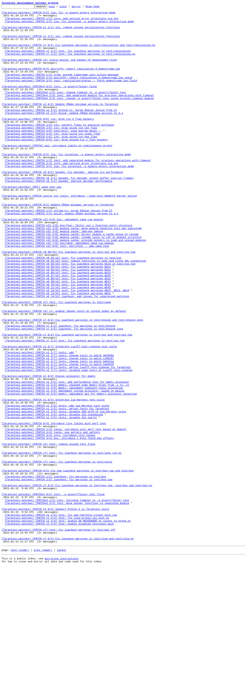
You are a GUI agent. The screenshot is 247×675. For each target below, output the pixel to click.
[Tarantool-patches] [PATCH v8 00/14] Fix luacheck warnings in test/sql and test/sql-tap (68, 301)
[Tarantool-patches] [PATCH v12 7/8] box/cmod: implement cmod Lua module (59, 291)
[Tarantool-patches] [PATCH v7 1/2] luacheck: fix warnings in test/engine (60, 390)
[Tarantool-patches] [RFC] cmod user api (32, 223)
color (69, 7)
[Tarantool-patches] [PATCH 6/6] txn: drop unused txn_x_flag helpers (56, 166)
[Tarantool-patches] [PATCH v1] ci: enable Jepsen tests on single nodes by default (64, 372)
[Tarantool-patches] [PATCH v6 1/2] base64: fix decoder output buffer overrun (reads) (69, 213)
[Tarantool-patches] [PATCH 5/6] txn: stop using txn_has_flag (51, 163)
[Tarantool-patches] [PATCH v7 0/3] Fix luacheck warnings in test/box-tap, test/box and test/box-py (77, 581)
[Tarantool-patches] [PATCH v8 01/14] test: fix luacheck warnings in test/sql (63, 308)
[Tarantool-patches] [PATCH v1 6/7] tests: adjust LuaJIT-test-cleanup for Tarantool (68, 440)
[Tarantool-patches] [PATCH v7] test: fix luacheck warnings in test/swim (56, 362)
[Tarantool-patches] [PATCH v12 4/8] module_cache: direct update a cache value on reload (72, 280)
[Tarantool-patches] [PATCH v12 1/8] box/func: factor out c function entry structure (68, 269)
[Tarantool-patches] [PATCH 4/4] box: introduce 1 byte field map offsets (59, 525)
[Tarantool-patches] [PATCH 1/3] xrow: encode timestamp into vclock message (61, 88)
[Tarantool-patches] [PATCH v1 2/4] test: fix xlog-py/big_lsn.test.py (57, 620)
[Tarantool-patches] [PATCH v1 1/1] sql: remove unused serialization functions (61, 32)
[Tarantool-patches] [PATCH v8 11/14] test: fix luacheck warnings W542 (58, 344)
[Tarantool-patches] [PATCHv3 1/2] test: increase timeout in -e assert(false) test (67, 599)
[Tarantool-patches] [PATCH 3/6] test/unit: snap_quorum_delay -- (53, 156)
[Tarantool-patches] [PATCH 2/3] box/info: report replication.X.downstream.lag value (68, 92)
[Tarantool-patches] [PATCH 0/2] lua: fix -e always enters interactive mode (58, 14)
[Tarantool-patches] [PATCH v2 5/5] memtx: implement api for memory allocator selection (71, 471)
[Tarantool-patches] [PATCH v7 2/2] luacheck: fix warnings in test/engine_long (64, 393)
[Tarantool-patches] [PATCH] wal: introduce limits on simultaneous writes (57, 174)
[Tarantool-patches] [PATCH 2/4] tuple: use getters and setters (52, 518)
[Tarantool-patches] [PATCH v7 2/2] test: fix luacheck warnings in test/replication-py (70, 64)
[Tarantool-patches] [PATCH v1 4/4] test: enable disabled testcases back (59, 627)
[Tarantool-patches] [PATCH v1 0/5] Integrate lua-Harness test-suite (53, 479)
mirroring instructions (61, 667)
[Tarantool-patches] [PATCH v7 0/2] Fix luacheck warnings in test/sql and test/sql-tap (67, 401)
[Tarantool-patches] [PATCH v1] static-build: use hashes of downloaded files (59, 71)
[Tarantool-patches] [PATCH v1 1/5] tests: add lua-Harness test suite (57, 486)
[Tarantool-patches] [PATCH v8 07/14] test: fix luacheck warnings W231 (58, 330)
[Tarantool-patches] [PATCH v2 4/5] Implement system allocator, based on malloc (65, 468)
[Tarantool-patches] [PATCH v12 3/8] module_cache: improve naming (54, 276)
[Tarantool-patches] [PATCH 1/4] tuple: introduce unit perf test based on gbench (65, 514)
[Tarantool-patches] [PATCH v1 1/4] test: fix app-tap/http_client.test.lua (61, 617)
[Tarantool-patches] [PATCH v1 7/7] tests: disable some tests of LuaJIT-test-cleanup (68, 443)
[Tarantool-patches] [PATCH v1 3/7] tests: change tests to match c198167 (59, 429)
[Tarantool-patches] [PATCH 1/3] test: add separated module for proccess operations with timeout (78, 191)
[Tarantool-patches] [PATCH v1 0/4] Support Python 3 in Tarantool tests (55, 610)
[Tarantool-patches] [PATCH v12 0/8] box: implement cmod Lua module (52, 262)
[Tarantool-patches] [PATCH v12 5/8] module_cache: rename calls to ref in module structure (73, 283)
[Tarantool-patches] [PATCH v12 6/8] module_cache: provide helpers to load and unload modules (75, 287)
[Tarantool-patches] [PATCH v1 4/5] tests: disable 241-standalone (54, 496)
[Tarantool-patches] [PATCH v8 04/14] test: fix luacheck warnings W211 (58, 319)
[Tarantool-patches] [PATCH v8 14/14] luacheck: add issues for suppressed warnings (67, 354)
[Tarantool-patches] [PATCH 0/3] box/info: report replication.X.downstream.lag (61, 81)
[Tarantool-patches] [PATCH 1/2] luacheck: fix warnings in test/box (55, 571)
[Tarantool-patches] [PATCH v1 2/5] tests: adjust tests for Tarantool (57, 489)
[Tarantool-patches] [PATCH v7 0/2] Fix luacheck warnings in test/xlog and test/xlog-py (68, 645)
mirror (82, 7)
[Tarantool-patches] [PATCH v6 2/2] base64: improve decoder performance (58, 216)
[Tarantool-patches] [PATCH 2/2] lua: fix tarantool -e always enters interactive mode (69, 25)
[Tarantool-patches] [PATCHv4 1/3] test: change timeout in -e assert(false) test (65, 110)
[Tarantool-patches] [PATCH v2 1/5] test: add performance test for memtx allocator (67, 457)
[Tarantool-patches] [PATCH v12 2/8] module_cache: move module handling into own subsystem (73, 273)
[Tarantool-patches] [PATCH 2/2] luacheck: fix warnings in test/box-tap (58, 574)
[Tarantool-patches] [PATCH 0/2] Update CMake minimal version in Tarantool (58, 244)
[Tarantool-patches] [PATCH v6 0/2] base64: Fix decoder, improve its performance (62, 205)
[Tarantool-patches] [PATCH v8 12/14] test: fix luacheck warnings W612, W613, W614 (67, 347)
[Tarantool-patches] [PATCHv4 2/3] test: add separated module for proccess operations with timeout (79, 113)
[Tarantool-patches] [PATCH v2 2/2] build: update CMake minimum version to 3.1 (64, 135)
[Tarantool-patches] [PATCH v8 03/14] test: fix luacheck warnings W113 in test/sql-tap (70, 315)
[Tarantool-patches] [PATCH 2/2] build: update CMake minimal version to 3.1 (61, 255)
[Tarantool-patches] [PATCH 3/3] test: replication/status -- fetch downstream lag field (71, 96)
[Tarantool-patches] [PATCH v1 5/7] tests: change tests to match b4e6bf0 (59, 436)
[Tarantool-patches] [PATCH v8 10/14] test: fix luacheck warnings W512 (58, 340)
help (58, 7)
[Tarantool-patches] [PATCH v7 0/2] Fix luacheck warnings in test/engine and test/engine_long (72, 383)
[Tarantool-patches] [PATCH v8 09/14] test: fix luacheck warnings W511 (58, 337)
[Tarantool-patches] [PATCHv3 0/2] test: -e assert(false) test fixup (53, 592)
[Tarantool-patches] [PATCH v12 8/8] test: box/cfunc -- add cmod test (57, 294)
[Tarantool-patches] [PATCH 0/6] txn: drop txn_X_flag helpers (48, 142)
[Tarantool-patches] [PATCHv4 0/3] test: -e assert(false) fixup (49, 103)
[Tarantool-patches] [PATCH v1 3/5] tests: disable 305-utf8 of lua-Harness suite (65, 493)
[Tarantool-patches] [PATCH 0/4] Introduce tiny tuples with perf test (54, 507)
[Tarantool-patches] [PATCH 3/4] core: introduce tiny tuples (50, 521)
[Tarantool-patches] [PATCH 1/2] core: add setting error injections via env (61, 21)
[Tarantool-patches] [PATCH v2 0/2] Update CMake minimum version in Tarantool (60, 124)
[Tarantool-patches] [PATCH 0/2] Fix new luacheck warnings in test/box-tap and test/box (68, 564)
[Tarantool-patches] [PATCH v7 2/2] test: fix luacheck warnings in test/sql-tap (65, 408)
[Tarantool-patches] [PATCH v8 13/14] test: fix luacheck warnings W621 (58, 351)
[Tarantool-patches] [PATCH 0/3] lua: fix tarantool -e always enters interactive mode (66, 184)
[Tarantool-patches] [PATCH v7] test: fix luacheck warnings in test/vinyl (57, 553)
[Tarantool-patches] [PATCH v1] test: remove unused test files (48, 532)
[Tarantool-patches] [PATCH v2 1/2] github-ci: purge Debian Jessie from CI (61, 131)
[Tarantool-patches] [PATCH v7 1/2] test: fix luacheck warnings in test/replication (68, 60)
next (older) (20, 658)
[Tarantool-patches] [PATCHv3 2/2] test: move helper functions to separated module (67, 603)
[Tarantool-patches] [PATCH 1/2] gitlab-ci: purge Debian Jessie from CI (58, 252)
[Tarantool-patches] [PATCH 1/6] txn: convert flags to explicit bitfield (59, 149)
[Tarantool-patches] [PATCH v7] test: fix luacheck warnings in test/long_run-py (61, 542)
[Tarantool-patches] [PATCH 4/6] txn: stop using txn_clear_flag (52, 159)
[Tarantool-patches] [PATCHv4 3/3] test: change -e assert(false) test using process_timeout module (79, 117)
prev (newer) (43, 658)
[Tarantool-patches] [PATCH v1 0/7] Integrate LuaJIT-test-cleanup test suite (59, 415)
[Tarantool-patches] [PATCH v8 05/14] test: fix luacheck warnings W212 (58, 322)
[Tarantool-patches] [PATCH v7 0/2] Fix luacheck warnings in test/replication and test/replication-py (78, 53)
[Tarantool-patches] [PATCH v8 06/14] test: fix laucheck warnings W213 (58, 326)
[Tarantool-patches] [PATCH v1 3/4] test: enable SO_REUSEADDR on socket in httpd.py (68, 624)
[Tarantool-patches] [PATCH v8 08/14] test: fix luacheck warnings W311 (58, 333)
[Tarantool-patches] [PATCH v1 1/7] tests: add (39, 422)
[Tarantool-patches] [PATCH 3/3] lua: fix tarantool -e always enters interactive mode (69, 198)
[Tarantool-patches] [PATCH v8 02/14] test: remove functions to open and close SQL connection (75, 312)
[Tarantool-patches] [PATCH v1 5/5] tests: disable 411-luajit (51, 500)
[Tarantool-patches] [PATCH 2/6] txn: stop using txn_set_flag (51, 152)
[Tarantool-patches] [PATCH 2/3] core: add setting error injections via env (61, 195)
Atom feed (98, 7)
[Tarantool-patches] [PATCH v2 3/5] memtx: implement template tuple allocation (64, 464)
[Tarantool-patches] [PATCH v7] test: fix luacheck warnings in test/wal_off (58, 635)
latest (61, 658)
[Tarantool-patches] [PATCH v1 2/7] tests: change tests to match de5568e (59, 425)
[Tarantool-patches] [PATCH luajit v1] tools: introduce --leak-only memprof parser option (69, 234)
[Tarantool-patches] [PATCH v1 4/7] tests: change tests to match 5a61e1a (59, 432)
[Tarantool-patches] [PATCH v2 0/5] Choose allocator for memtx (48, 450)
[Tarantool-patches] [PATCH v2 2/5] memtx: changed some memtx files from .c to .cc (67, 461)
